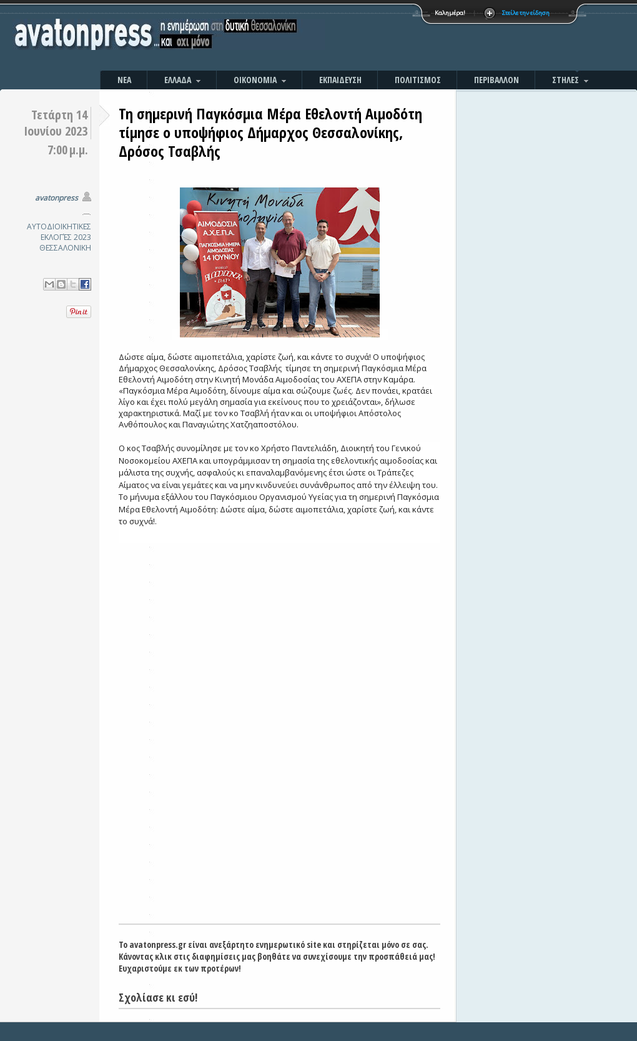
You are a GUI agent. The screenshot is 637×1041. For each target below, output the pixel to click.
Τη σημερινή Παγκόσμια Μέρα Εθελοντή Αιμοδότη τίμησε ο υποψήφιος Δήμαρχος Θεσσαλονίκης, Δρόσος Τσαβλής (270, 132)
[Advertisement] (452, 37)
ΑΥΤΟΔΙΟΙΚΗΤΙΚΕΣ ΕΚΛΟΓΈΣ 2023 (59, 231)
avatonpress (56, 197)
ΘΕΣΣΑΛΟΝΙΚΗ (65, 247)
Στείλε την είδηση (526, 13)
